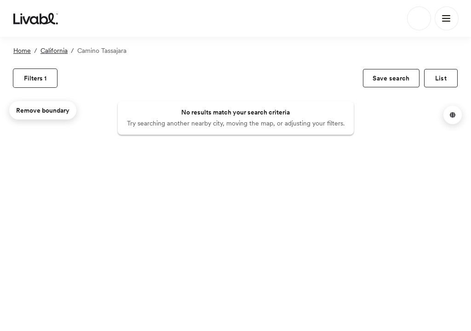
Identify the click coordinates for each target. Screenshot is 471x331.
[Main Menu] (446, 18)
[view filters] (35, 78)
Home (22, 50)
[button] (452, 115)
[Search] (419, 18)
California (54, 50)
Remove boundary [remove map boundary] (42, 110)
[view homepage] (35, 18)
